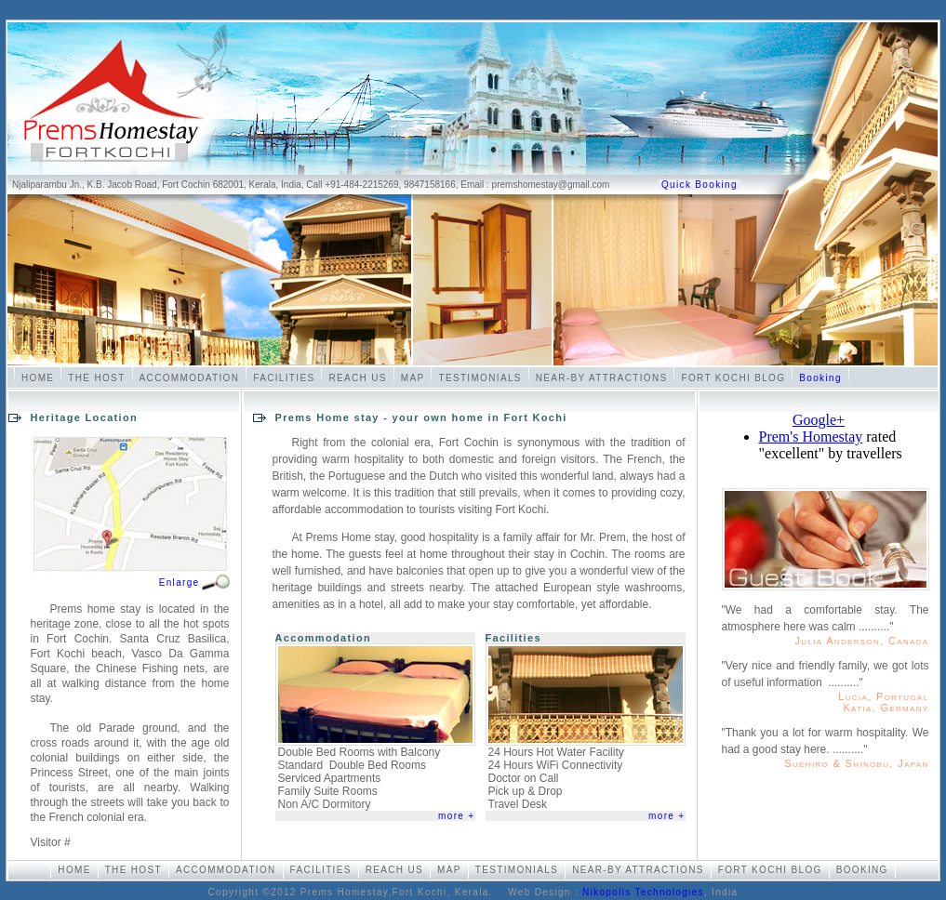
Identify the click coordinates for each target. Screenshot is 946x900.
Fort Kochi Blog (733, 378)
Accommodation (190, 378)
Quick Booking (699, 184)
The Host (96, 378)
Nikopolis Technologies (643, 892)
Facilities (283, 378)
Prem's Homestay (811, 436)
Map (413, 378)
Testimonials (479, 378)
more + (456, 816)
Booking (820, 378)
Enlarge (179, 582)
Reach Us (357, 378)
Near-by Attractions (602, 378)
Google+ (819, 420)
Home (37, 378)
